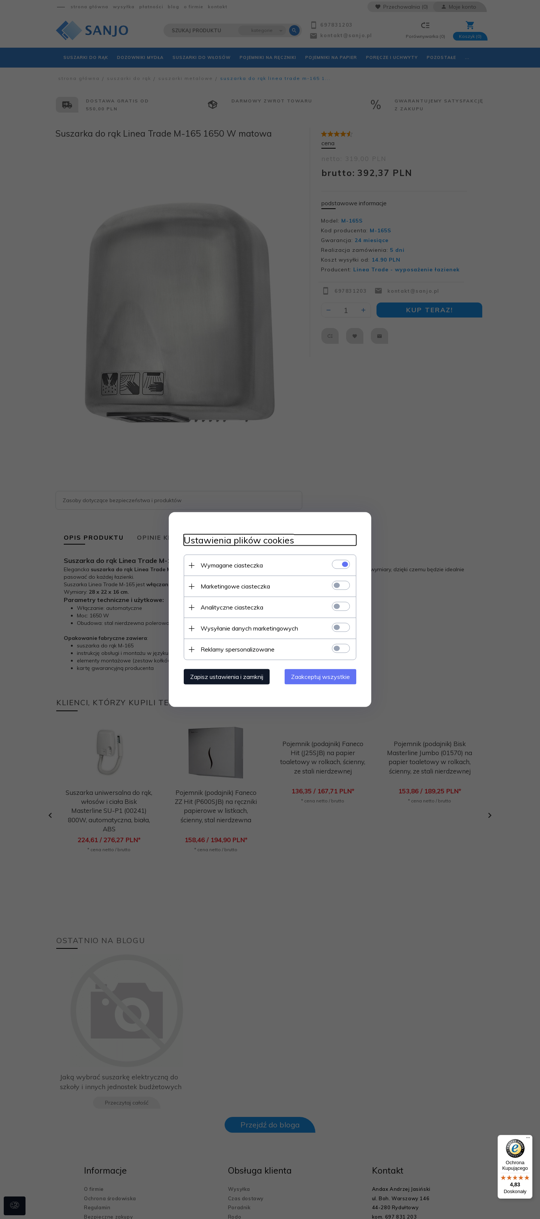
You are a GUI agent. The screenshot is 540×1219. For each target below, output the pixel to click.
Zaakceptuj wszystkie (320, 676)
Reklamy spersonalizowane (237, 649)
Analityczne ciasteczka (232, 607)
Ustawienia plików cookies (239, 540)
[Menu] (528, 1139)
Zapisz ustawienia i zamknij (226, 676)
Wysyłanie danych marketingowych (249, 628)
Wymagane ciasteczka (232, 565)
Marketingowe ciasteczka (235, 586)
